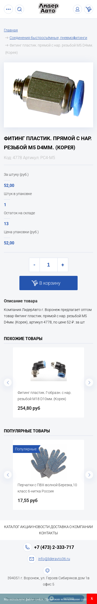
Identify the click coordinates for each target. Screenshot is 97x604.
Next (89, 382)
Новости (41, 527)
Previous (8, 382)
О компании (81, 527)
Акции (26, 527)
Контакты (48, 533)
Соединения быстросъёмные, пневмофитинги (48, 38)
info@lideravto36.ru (54, 559)
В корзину (50, 283)
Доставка (59, 527)
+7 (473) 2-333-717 (54, 547)
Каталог (12, 527)
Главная (11, 30)
